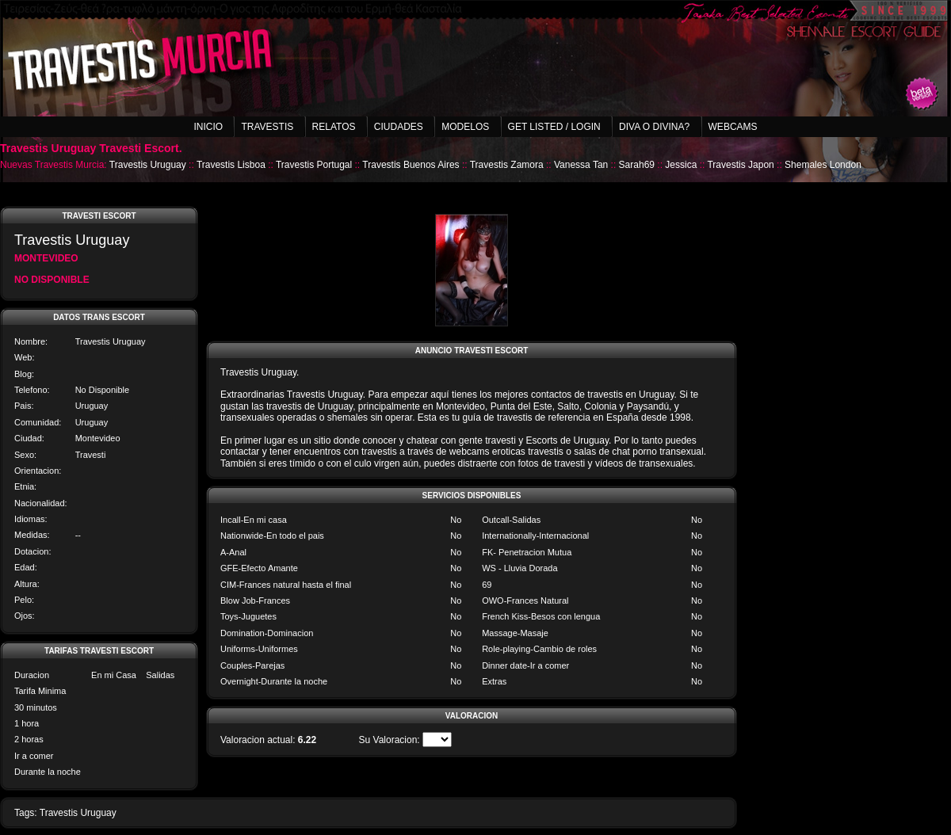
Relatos (334, 126)
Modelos (465, 126)
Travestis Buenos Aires (410, 164)
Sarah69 (637, 164)
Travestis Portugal (314, 164)
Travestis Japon (740, 164)
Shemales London (823, 164)
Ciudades (398, 126)
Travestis (267, 126)
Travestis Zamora (507, 164)
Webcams (733, 126)
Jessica (681, 164)
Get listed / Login (554, 126)
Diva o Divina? (654, 126)
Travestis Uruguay (147, 164)
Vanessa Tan (581, 164)
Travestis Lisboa (231, 164)
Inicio (208, 126)
